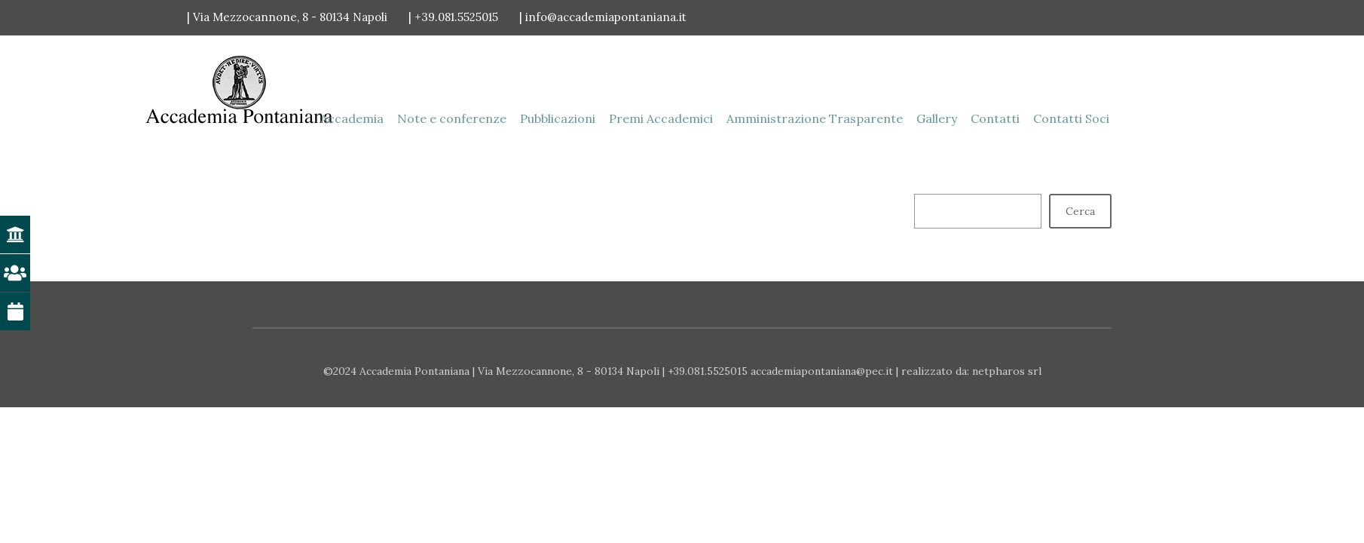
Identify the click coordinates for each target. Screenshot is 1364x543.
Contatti (995, 118)
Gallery (936, 118)
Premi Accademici (661, 118)
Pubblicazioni (557, 118)
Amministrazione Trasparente (814, 118)
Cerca (1080, 211)
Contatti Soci (1071, 118)
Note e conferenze (451, 118)
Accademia (352, 118)
